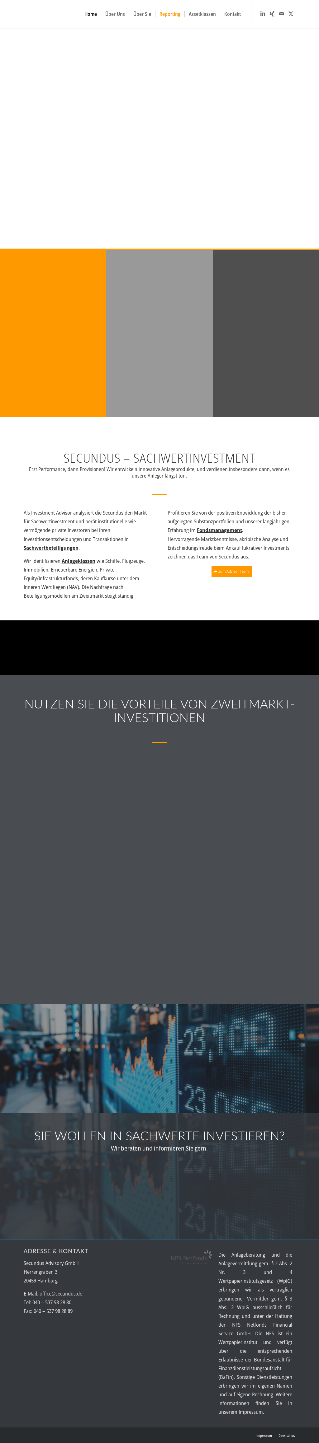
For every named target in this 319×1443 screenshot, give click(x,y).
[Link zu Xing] (272, 13)
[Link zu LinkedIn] (262, 13)
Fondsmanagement (219, 530)
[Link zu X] (290, 13)
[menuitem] (90, 14)
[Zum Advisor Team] (232, 571)
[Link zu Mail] (281, 13)
